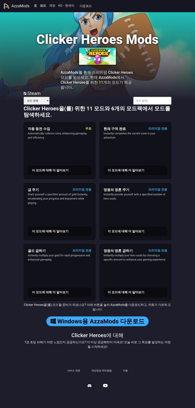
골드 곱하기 (37, 251)
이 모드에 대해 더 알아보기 (50, 170)
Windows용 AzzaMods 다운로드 (97, 321)
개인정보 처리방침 (101, 370)
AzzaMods (16, 6)
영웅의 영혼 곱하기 (118, 251)
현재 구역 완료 (115, 129)
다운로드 (86, 6)
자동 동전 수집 (39, 129)
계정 (52, 5)
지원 (125, 370)
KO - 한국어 (66, 5)
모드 (43, 5)
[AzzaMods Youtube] (105, 386)
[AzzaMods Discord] (89, 386)
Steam (32, 93)
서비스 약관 (73, 370)
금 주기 (33, 190)
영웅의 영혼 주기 (116, 190)
